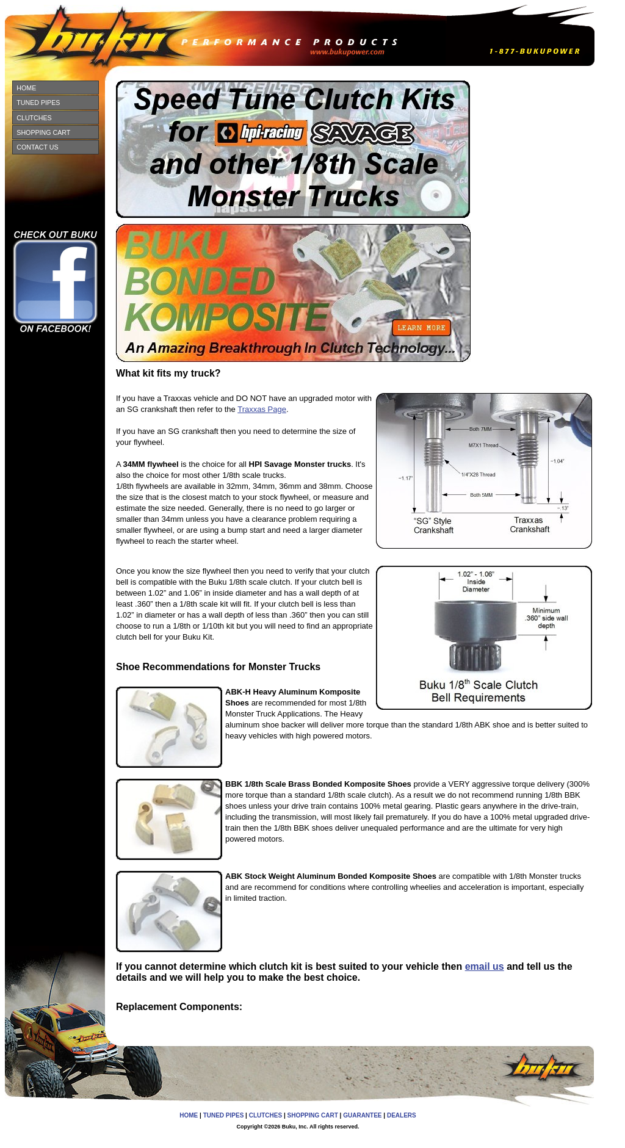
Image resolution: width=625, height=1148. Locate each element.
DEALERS (401, 1115)
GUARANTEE (362, 1115)
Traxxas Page (261, 409)
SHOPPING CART (43, 132)
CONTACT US (37, 147)
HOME (26, 88)
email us (484, 966)
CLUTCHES (33, 117)
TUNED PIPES (38, 102)
